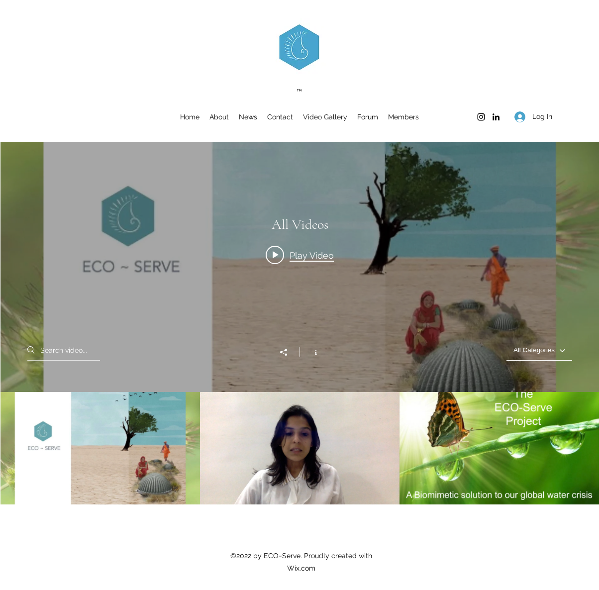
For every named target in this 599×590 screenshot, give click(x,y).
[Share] (289, 352)
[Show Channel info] (311, 352)
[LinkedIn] (496, 117)
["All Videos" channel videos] (299, 448)
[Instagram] (481, 117)
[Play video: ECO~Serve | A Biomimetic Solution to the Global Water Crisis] (300, 255)
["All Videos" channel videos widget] (299, 323)
